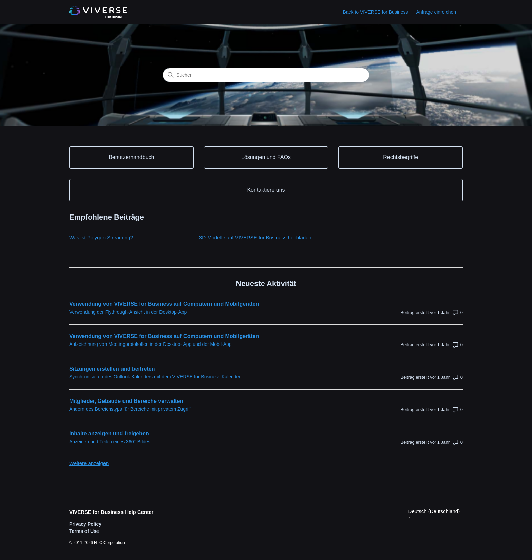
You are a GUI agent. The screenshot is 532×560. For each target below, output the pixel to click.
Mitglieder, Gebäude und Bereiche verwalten (126, 401)
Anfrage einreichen (436, 12)
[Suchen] (266, 75)
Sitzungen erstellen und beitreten (112, 369)
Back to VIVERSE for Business (375, 12)
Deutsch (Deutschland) (434, 514)
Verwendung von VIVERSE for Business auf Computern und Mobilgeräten (164, 304)
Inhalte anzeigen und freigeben (109, 433)
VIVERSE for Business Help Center (111, 512)
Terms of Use (84, 531)
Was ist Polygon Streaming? (101, 237)
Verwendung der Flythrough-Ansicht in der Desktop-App (128, 312)
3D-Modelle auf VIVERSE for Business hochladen (255, 237)
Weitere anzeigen (89, 463)
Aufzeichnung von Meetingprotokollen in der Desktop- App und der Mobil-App (150, 344)
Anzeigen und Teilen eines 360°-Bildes (109, 441)
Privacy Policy (85, 524)
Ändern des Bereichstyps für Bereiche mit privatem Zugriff (130, 409)
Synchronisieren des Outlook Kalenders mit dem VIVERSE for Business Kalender (155, 376)
